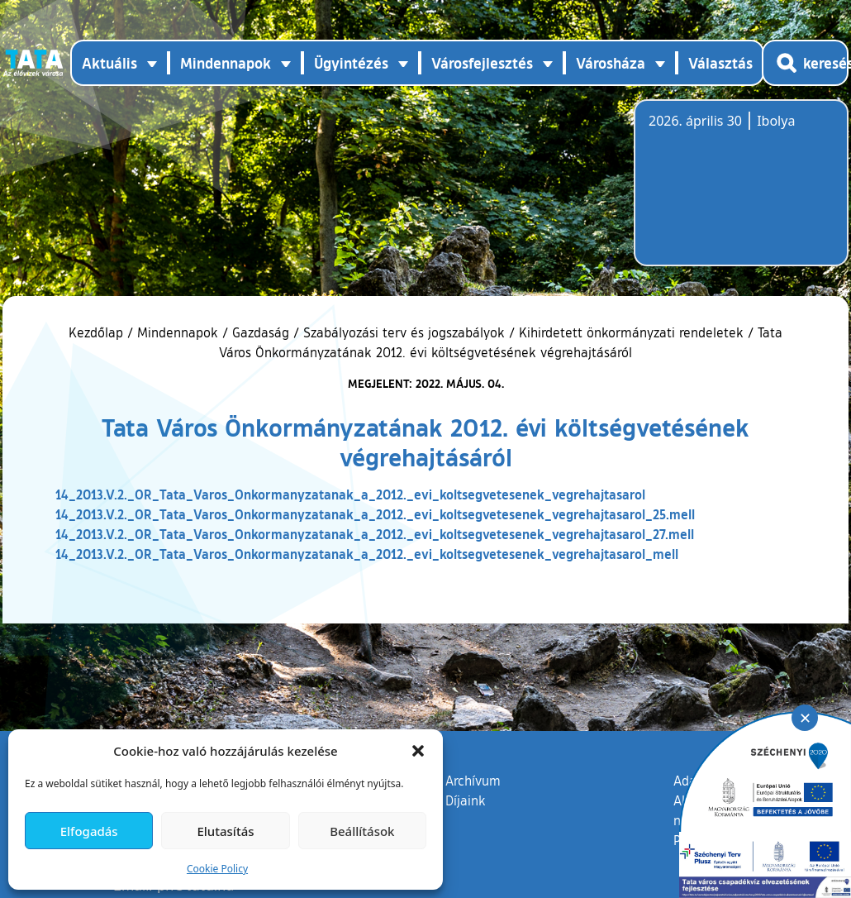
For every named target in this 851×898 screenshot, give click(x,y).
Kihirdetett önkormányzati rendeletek (631, 332)
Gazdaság (260, 332)
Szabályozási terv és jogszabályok (404, 332)
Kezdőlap (98, 332)
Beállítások (362, 831)
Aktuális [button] (109, 63)
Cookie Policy (217, 869)
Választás (720, 63)
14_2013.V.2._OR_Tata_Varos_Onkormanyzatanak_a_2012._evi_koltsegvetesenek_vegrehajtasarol (350, 494)
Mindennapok (177, 332)
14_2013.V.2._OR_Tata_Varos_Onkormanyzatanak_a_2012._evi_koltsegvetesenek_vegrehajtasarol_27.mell (374, 533)
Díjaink (465, 800)
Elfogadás (89, 831)
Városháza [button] (610, 63)
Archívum (473, 780)
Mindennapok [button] (225, 63)
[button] (418, 751)
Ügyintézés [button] (351, 63)
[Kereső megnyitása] (805, 63)
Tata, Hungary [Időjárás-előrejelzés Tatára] (741, 193)
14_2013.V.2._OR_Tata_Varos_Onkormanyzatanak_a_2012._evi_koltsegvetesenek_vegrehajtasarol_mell (366, 553)
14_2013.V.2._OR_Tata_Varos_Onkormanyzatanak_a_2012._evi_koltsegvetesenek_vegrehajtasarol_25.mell (375, 514)
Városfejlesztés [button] (482, 63)
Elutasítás (225, 831)
